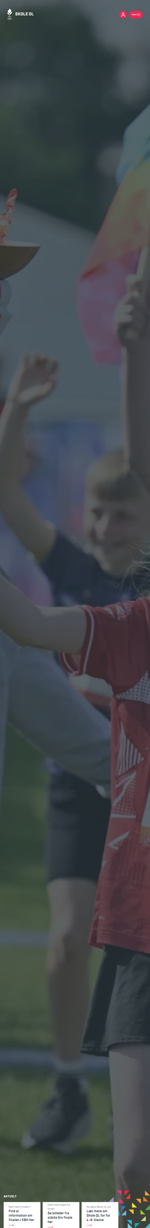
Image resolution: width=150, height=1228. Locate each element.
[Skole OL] (20, 14)
